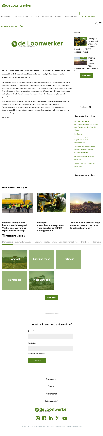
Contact (51, 386)
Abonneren (51, 379)
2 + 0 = (30, 331)
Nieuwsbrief (51, 401)
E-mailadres (32, 343)
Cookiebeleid (77, 426)
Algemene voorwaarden (55, 426)
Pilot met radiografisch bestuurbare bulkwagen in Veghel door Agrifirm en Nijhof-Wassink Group (15, 226)
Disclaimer (68, 426)
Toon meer (86, 75)
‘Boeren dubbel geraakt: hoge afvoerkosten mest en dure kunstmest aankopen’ (84, 149)
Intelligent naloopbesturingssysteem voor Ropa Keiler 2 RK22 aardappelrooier (50, 226)
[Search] (96, 23)
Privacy (43, 426)
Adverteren (51, 393)
